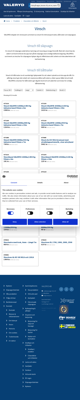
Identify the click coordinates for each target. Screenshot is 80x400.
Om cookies (13, 333)
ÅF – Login (26, 16)
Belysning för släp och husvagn (32, 323)
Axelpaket (31, 298)
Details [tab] (40, 182)
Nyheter (33, 1)
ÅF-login (28, 378)
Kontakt (74, 1)
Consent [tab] (14, 182)
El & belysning (39, 11)
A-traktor (12, 341)
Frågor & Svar (59, 1)
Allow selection (40, 222)
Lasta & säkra (8, 16)
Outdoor (28, 370)
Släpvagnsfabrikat (41, 1)
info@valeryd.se (47, 295)
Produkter (17, 21)
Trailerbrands (14, 337)
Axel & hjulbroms (10, 11)
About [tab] (66, 182)
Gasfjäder (17, 16)
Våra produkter (50, 1)
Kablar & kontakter (52, 11)
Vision (11, 324)
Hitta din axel (32, 294)
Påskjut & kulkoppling (25, 11)
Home (8, 21)
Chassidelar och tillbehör (31, 21)
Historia (12, 329)
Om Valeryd (13, 320)
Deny (15, 222)
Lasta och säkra (30, 362)
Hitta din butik (30, 374)
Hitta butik (72, 8)
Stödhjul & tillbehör (68, 11)
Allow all (65, 222)
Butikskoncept (67, 1)
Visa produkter (33, 290)
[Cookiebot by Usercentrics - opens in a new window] (68, 176)
